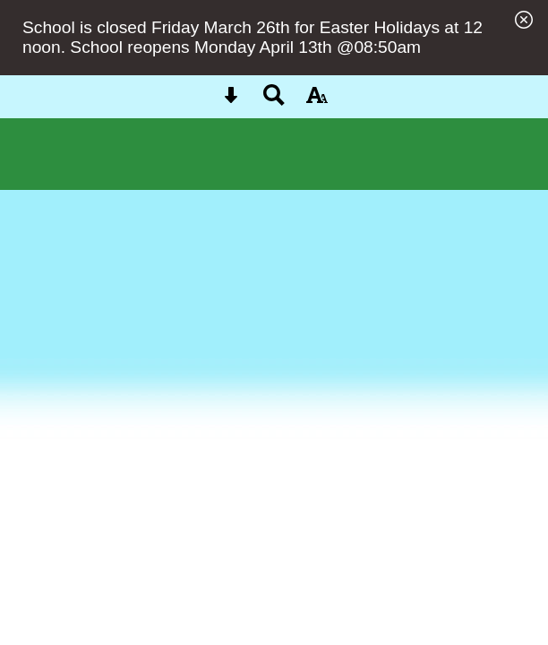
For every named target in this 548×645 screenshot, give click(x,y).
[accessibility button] (317, 100)
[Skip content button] (231, 100)
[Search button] (274, 100)
